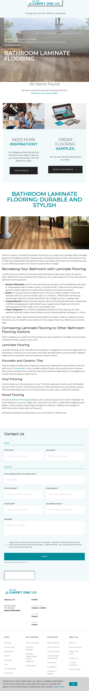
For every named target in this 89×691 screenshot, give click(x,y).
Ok (73, 684)
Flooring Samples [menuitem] (29, 648)
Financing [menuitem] (8, 673)
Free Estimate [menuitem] (10, 669)
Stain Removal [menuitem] (53, 643)
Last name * (51, 450)
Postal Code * (9, 504)
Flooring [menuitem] (7, 643)
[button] (80, 4)
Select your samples (65, 169)
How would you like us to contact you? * (20, 474)
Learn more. (59, 687)
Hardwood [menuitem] (8, 651)
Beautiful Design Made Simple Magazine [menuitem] (31, 657)
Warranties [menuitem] (51, 662)
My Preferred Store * (54, 504)
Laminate (32, 39)
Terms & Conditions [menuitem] (73, 663)
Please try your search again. (44, 93)
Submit (44, 556)
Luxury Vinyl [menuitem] (9, 647)
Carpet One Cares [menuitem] (74, 652)
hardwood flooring (19, 400)
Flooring (21, 39)
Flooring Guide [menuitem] (53, 651)
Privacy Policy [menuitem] (75, 669)
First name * (9, 450)
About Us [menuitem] (73, 643)
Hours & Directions (12, 610)
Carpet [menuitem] (7, 656)
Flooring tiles (19, 368)
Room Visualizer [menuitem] (32, 643)
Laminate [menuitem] (8, 660)
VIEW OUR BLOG (23, 171)
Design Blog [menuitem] (31, 666)
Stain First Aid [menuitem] (53, 647)
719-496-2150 (61, 13)
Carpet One (9, 39)
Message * (8, 519)
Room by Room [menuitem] (75, 647)
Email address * (52, 488)
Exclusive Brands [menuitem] (51, 672)
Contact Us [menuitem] (73, 658)
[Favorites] (83, 4)
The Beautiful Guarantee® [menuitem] (53, 657)
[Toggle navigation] (3, 4)
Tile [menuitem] (5, 664)
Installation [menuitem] (52, 667)
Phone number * (11, 488)
